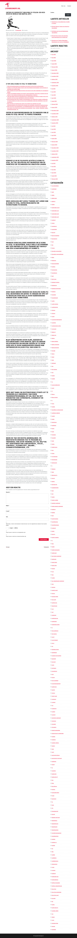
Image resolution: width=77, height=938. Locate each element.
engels (53, 375)
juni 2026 (54, 54)
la (52, 540)
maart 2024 (54, 138)
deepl (53, 357)
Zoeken (52, 12)
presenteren (54, 671)
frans (53, 403)
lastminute (54, 559)
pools (53, 665)
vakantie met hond (56, 817)
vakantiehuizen (55, 823)
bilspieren (54, 260)
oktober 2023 (54, 154)
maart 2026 (54, 63)
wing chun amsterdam (56, 892)
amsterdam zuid (55, 217)
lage (53, 543)
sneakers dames (55, 742)
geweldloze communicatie (57, 409)
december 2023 (55, 147)
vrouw (53, 867)
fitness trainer (55, 397)
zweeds (53, 926)
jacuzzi (53, 478)
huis (53, 450)
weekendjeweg (55, 879)
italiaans (53, 469)
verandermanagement (56, 833)
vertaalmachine (55, 836)
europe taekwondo (56, 385)
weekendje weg (55, 876)
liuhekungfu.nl (12, 8)
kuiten (53, 531)
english (53, 378)
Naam (7, 505)
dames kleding (55, 341)
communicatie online (56, 325)
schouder (54, 724)
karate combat (55, 500)
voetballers (54, 857)
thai (52, 780)
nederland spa (55, 618)
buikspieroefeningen (56, 288)
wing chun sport (55, 895)
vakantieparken (55, 830)
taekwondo (54, 774)
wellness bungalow (56, 882)
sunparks (54, 770)
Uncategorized (55, 811)
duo (52, 366)
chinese (53, 313)
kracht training (55, 518)
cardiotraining (55, 307)
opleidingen (54, 652)
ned (52, 612)
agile (53, 192)
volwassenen (54, 864)
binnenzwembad (55, 263)
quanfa (53, 689)
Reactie (8, 492)
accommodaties (55, 185)
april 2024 (54, 135)
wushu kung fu (55, 907)
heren (53, 428)
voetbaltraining (55, 861)
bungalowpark (55, 297)
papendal (54, 658)
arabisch (54, 220)
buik (53, 276)
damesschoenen (55, 347)
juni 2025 (54, 91)
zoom (53, 920)
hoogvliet (54, 437)
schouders (54, 727)
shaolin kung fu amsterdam (58, 733)
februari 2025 (55, 104)
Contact (69, 5)
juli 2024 (53, 126)
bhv (52, 245)
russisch (53, 714)
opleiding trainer (55, 649)
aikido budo (54, 198)
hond (53, 431)
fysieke (53, 406)
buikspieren (54, 285)
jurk (52, 493)
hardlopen (54, 425)
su (52, 767)
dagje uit (53, 332)
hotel (53, 441)
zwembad (54, 929)
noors (53, 643)
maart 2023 (54, 175)
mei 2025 (54, 95)
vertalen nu (54, 842)
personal (54, 661)
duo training (54, 369)
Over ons (63, 5)
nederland (54, 615)
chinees (53, 310)
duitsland (54, 363)
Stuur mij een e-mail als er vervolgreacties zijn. (16, 532)
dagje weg (54, 335)
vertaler (53, 845)
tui (52, 801)
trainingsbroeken (55, 792)
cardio (53, 301)
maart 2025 (54, 101)
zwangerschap (55, 923)
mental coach (55, 590)
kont (53, 515)
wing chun (54, 889)
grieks (53, 419)
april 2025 (54, 98)
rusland (53, 711)
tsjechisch (54, 798)
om (52, 646)
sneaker (53, 736)
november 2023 (55, 151)
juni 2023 (54, 166)
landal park (54, 553)
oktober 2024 (54, 116)
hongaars (54, 434)
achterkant (54, 189)
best (53, 241)
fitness (53, 394)
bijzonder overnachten (56, 251)
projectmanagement (56, 683)
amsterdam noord (55, 207)
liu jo (53, 571)
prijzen (53, 677)
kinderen (54, 509)
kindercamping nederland (57, 506)
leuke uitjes (54, 565)
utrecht (53, 814)
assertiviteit (54, 229)
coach (53, 316)
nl (52, 627)
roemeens (54, 699)
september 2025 (55, 82)
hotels (53, 444)
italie (53, 472)
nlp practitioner (55, 630)
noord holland (55, 640)
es (52, 381)
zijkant (53, 917)
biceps (53, 248)
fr (52, 400)
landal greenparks (56, 549)
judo (53, 490)
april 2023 (54, 172)
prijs (53, 674)
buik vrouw (54, 279)
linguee (53, 568)
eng (52, 372)
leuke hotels (54, 562)
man (53, 584)
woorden (53, 898)
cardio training (55, 304)
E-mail (8, 511)
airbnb (53, 204)
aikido (53, 195)
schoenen (54, 721)
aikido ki (53, 201)
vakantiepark (54, 826)
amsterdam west (55, 213)
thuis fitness (54, 786)
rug (52, 705)
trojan (53, 795)
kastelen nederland (56, 503)
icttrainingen (54, 459)
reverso (53, 693)
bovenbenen (54, 273)
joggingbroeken (55, 487)
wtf (52, 901)
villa (52, 851)
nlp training (54, 633)
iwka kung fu (54, 475)
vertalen (53, 839)
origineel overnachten (56, 655)
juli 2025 (53, 88)
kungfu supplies (55, 537)
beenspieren (54, 238)
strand (53, 764)
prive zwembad (55, 680)
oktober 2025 (54, 79)
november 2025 (55, 76)
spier (53, 749)
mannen (53, 587)
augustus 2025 (55, 85)
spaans (53, 745)
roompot (53, 702)
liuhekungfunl (18, 30)
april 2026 (54, 60)
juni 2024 (54, 129)
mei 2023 (54, 169)
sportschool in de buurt (57, 758)
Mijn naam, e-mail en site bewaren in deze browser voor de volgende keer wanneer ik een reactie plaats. (26, 524)
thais (53, 783)
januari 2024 (54, 144)
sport (53, 752)
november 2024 (55, 113)
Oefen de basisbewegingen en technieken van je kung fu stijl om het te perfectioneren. (25, 86)
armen (53, 223)
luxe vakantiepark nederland (58, 581)
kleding (53, 512)
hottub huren (54, 447)
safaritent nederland (56, 717)
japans (53, 481)
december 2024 (55, 110)
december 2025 (55, 73)
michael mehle (55, 596)
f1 (52, 391)
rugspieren (54, 708)
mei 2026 (54, 57)
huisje (53, 453)
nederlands (54, 621)
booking (53, 266)
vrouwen (53, 870)
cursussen (54, 329)
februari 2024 (55, 141)
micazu (53, 593)
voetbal (53, 854)
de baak (53, 350)
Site (7, 516)
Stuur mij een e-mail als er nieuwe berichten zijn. (16, 536)
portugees (54, 668)
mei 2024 (54, 132)
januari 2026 (54, 70)
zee (52, 913)
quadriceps (54, 686)
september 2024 (55, 119)
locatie (53, 577)
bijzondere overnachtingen (57, 254)
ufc (52, 808)
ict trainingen (54, 456)
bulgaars (54, 291)
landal (53, 546)
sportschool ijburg (56, 755)
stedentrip (54, 761)
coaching (54, 322)
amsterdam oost (55, 210)
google (53, 416)
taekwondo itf (55, 777)
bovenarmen (54, 269)
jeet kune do (54, 484)
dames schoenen (55, 344)
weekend (54, 873)
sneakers (54, 739)
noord (53, 637)
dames (53, 338)
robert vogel (54, 696)
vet (52, 848)
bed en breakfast (55, 235)
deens (53, 353)
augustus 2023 (55, 160)
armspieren (54, 226)
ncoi (53, 609)
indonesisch (54, 462)
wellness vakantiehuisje (57, 886)
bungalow (54, 294)
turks (53, 805)
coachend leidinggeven (57, 319)
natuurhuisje (54, 605)
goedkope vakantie (56, 413)
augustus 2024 (55, 122)
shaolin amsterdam (56, 730)
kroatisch (54, 528)
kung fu (53, 534)
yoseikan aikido (55, 910)
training (53, 789)
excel (53, 388)
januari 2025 (54, 107)
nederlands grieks (55, 624)
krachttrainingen (55, 525)
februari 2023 (55, 179)
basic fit (53, 232)
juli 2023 (53, 163)
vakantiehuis (54, 820)
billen (53, 257)
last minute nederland (56, 556)
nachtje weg (54, 602)
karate (53, 497)
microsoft (54, 599)
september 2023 (55, 157)
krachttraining (55, 521)
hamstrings (54, 422)
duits (53, 360)
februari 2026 (55, 66)
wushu (53, 904)
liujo (53, 574)
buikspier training (55, 282)
